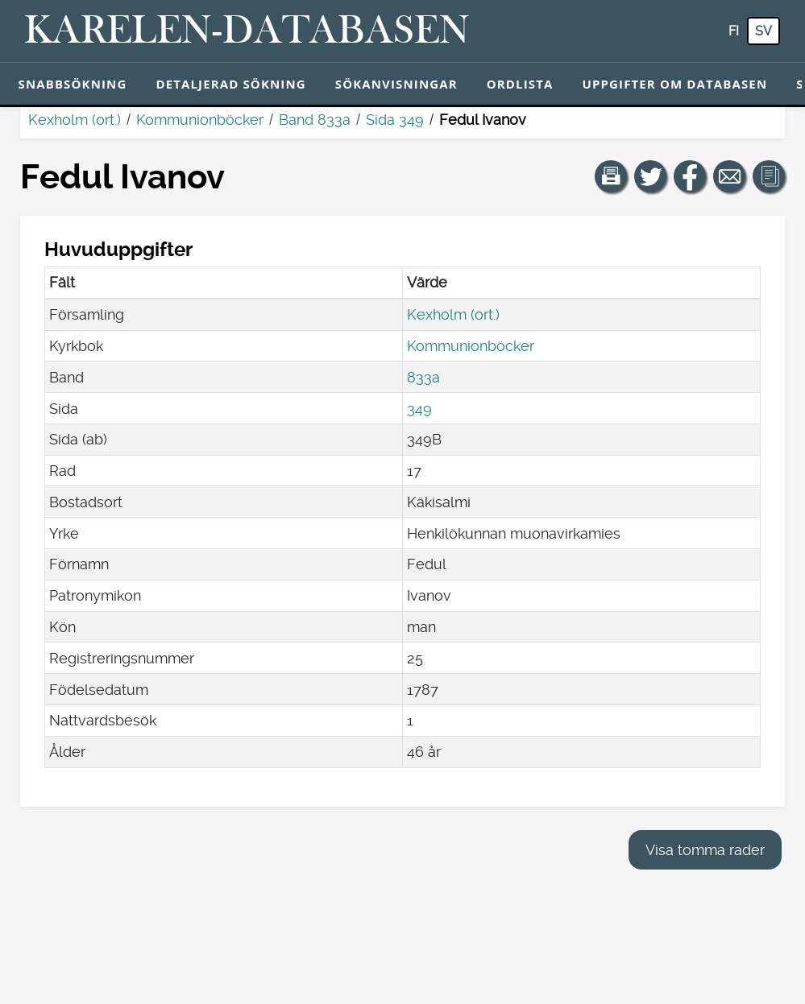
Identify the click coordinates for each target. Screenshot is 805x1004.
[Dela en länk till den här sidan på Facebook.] (690, 176)
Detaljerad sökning (230, 84)
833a (423, 377)
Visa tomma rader (705, 849)
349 (419, 408)
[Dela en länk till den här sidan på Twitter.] (650, 176)
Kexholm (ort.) (74, 119)
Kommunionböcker (199, 119)
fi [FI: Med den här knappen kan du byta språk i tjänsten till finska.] (733, 31)
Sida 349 (395, 119)
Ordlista (520, 84)
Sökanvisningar (396, 84)
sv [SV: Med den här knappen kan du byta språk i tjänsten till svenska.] (763, 31)
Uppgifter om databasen (674, 84)
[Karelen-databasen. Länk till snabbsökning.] (247, 31)
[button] (611, 176)
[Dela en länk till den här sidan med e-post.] (729, 176)
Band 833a (315, 119)
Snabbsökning (73, 84)
